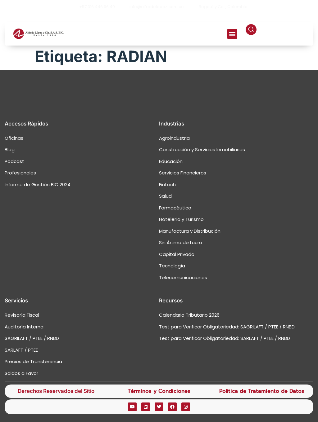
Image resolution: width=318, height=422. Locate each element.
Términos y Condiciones (159, 391)
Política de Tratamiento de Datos (261, 391)
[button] (232, 34)
